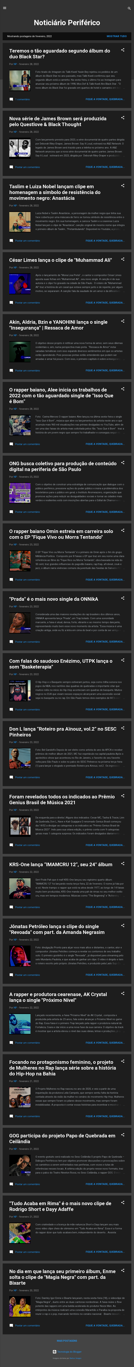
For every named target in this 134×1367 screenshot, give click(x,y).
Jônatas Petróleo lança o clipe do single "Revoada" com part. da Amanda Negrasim (57, 929)
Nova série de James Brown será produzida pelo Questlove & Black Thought (57, 121)
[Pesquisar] (129, 9)
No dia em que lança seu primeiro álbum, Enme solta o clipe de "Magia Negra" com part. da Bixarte (62, 1277)
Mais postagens (67, 1340)
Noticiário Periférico (67, 22)
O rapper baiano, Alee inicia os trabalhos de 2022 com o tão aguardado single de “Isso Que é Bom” (61, 395)
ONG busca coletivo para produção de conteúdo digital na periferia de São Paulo (63, 466)
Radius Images (75, 1358)
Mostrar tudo (117, 36)
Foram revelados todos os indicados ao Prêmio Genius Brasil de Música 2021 (62, 799)
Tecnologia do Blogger (67, 1351)
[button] (123, 50)
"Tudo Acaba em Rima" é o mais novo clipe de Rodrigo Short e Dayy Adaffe (60, 1206)
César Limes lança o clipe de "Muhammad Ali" (60, 260)
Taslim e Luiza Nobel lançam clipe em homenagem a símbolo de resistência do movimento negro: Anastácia (54, 192)
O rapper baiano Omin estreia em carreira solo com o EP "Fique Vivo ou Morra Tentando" (61, 534)
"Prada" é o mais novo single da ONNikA (53, 599)
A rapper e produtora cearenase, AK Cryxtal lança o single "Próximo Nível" (58, 997)
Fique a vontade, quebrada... (105, 99)
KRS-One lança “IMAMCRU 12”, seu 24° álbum (60, 864)
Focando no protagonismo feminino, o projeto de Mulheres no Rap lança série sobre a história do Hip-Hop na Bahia (62, 1068)
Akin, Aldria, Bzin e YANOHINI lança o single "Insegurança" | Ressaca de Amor (58, 325)
